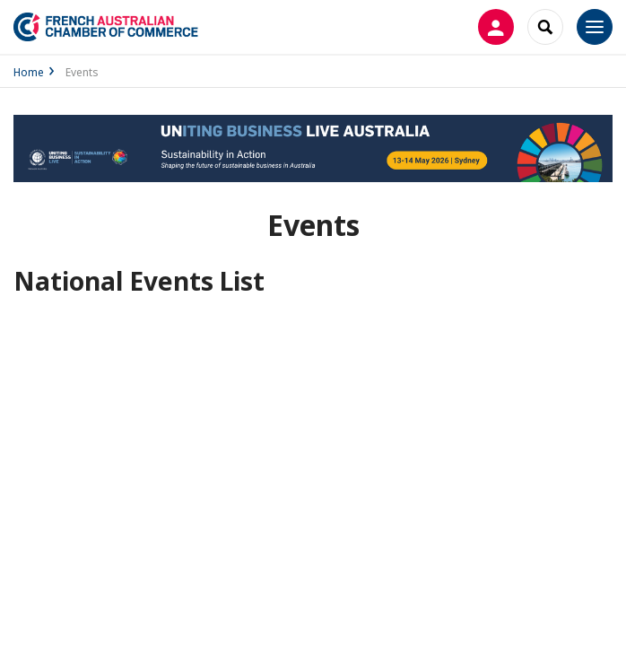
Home (28, 72)
